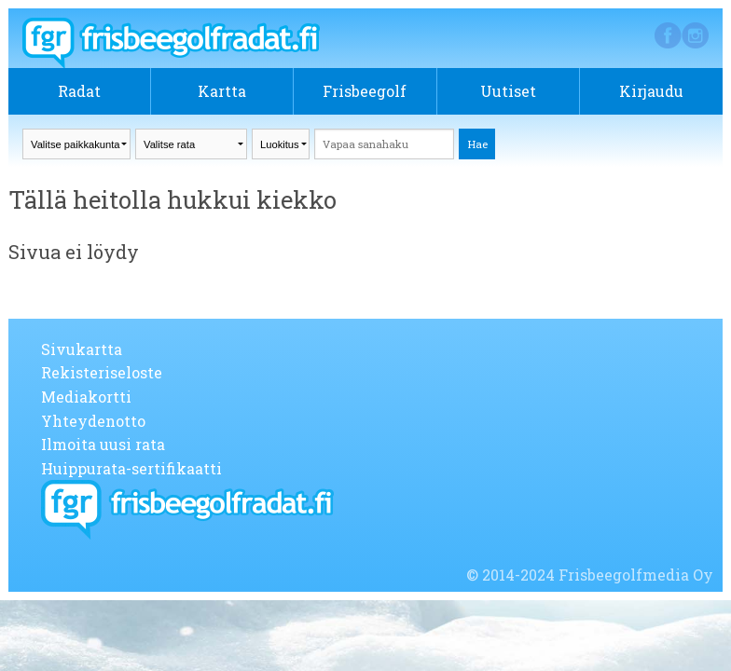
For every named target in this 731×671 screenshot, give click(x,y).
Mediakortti (86, 396)
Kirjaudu (651, 91)
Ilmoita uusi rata (103, 444)
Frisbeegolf (365, 91)
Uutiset (508, 91)
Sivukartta (81, 349)
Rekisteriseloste (101, 372)
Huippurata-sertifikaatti (131, 468)
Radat (79, 91)
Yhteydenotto (93, 421)
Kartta (222, 91)
